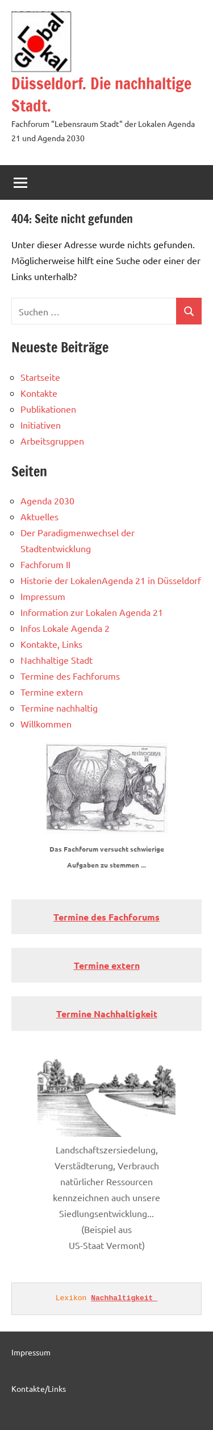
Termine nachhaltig (59, 707)
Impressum (42, 596)
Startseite (40, 377)
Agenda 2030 (47, 500)
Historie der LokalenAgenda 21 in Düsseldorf (110, 580)
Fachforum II (45, 564)
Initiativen (40, 424)
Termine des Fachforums (70, 675)
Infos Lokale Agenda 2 (65, 628)
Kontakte (38, 392)
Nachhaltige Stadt (56, 659)
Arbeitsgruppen (52, 440)
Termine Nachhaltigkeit (106, 1014)
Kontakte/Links (38, 1388)
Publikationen (48, 408)
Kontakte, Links (51, 644)
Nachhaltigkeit (124, 1298)
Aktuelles (39, 516)
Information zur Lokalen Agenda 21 (91, 612)
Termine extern (51, 691)
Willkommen (46, 723)
